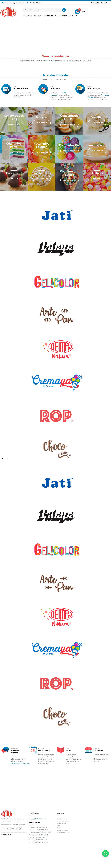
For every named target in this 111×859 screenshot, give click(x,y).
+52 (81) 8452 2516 (41, 840)
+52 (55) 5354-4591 (42, 842)
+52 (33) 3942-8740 (42, 835)
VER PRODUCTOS (14, 124)
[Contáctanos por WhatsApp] (105, 853)
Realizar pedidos (61, 823)
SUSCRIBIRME (90, 790)
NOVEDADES (38, 16)
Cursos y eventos (44, 750)
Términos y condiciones (63, 832)
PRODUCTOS (27, 16)
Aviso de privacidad (62, 830)
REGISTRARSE (105, 3)
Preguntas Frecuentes (63, 821)
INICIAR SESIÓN (94, 3)
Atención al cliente (62, 819)
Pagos (58, 825)
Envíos (59, 828)
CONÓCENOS (62, 16)
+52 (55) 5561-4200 (36, 3)
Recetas (69, 750)
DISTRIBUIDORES (50, 16)
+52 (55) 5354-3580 (42, 830)
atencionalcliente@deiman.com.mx (14, 3)
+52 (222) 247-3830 (39, 837)
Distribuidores (99, 750)
